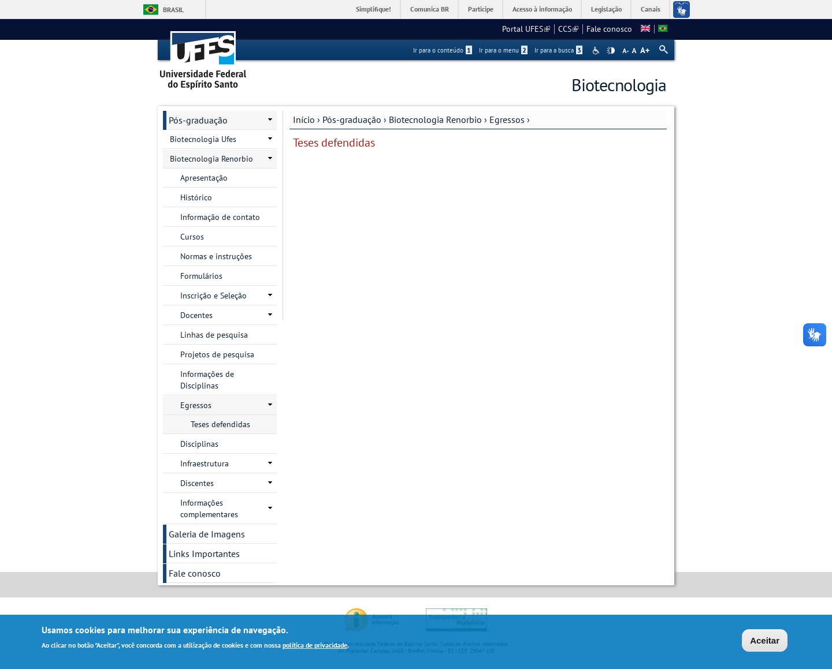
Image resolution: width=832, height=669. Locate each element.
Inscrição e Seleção (213, 295)
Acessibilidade (597, 50)
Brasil (173, 9)
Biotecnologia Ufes (203, 139)
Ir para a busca (558, 50)
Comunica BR (429, 9)
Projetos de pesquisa (217, 354)
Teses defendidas (220, 424)
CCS (568, 29)
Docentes (196, 315)
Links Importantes (204, 553)
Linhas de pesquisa (214, 335)
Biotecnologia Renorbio (435, 119)
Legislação (606, 9)
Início (304, 119)
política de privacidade (315, 646)
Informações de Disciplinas (207, 380)
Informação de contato (220, 217)
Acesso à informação (542, 9)
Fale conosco (609, 29)
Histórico (196, 197)
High (611, 51)
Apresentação (204, 178)
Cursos (192, 236)
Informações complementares (209, 508)
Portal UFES (526, 29)
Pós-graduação (351, 119)
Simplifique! (373, 9)
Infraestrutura (204, 463)
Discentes (197, 483)
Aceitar (764, 641)
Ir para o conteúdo (442, 50)
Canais (650, 9)
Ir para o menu (503, 50)
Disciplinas (199, 444)
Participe (480, 9)
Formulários (201, 276)
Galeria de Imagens (207, 534)
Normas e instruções (216, 256)
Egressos (507, 119)
